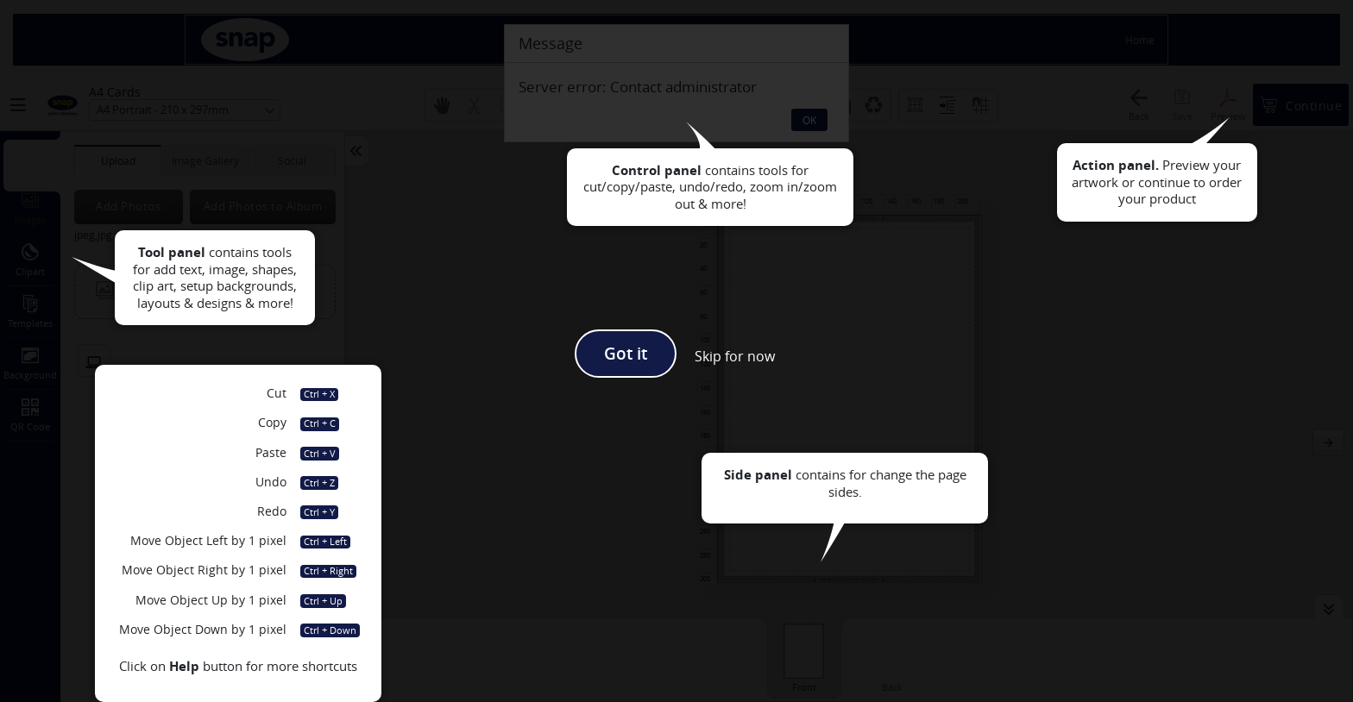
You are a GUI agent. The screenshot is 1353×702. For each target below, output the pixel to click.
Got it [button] (625, 353)
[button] (734, 355)
